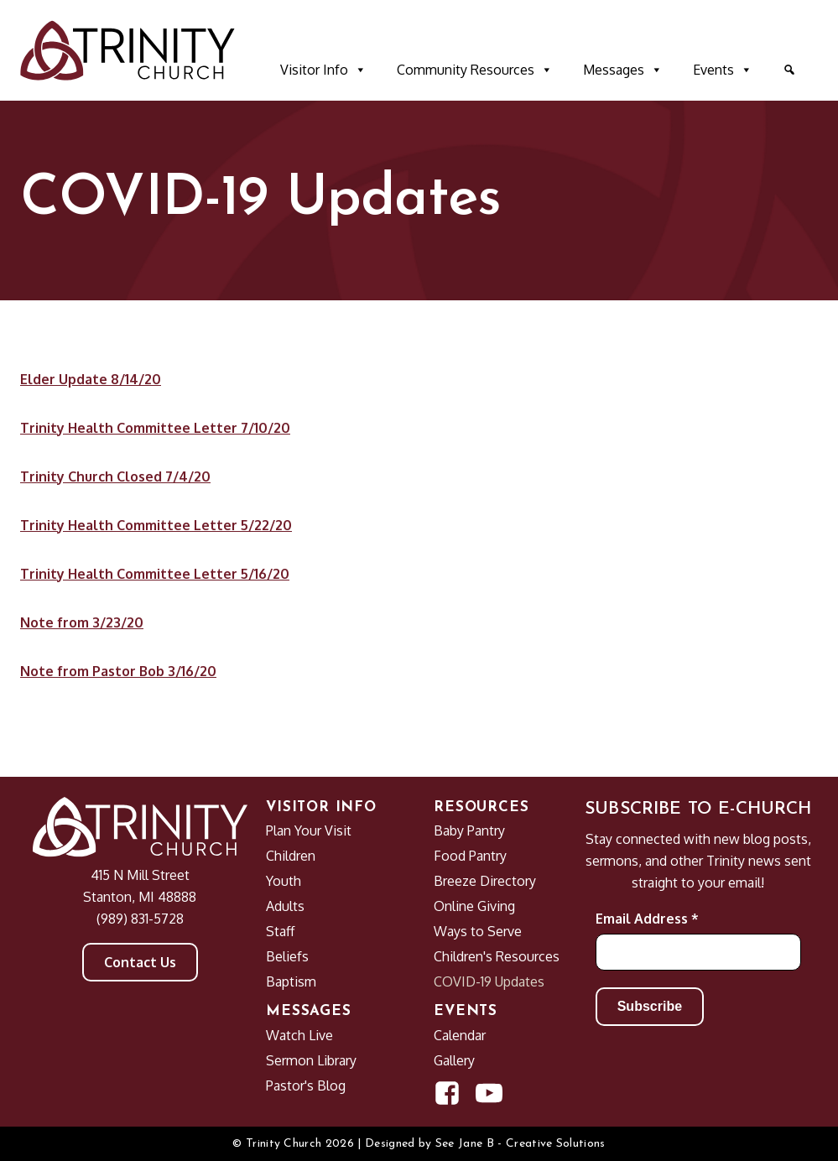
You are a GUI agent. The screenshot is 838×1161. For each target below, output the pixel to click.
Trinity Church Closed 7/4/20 (115, 476)
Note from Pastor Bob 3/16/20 (118, 671)
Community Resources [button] (475, 70)
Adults (285, 906)
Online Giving (474, 906)
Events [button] (722, 70)
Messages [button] (623, 70)
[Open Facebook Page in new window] (447, 1093)
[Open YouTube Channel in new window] (489, 1093)
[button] (789, 70)
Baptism (291, 981)
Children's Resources (497, 956)
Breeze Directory (485, 880)
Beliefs (287, 956)
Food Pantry (470, 855)
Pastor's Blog (306, 1085)
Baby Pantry (469, 830)
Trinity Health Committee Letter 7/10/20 (155, 427)
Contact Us (140, 962)
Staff (280, 931)
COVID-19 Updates (489, 981)
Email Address (647, 918)
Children (290, 855)
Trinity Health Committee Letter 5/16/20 (154, 573)
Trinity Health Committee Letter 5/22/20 (156, 525)
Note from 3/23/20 (81, 622)
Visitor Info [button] (323, 70)
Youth (283, 880)
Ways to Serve (478, 931)
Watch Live (299, 1035)
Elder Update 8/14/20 (90, 379)
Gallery (454, 1060)
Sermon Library (311, 1060)
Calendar (460, 1035)
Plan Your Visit (308, 830)
